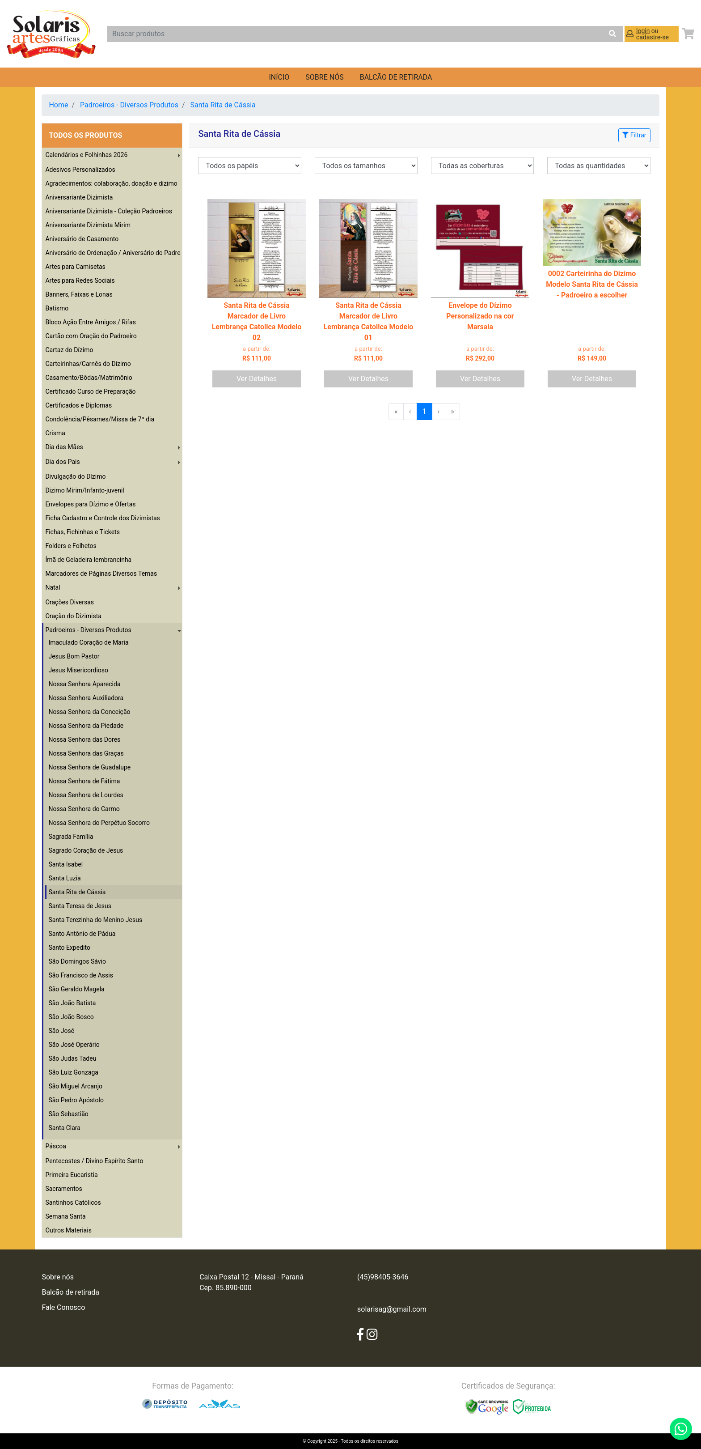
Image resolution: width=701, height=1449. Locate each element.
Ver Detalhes (256, 378)
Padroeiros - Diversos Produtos (129, 105)
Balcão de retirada (70, 1292)
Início (279, 77)
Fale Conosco (63, 1307)
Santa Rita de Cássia (222, 105)
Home (58, 105)
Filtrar (634, 135)
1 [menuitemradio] (424, 411)
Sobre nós (324, 77)
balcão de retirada (396, 77)
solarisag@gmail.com (392, 1309)
